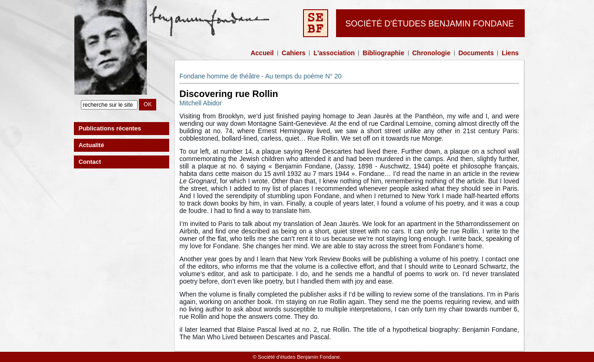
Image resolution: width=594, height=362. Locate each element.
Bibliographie (383, 53)
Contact (90, 161)
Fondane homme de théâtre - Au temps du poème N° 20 (260, 76)
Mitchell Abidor (200, 103)
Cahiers (293, 53)
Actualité (91, 145)
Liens (510, 53)
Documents (476, 53)
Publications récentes (110, 128)
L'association (334, 53)
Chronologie (431, 53)
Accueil (262, 53)
